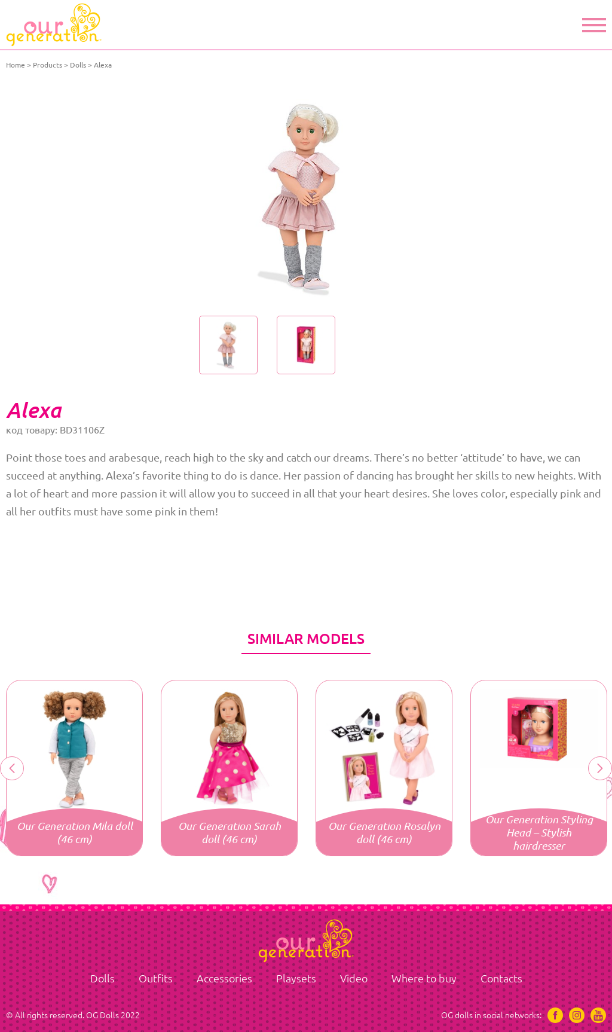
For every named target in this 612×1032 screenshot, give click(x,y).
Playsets (296, 978)
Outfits (156, 978)
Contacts (501, 978)
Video (354, 978)
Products (47, 65)
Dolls (78, 65)
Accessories (224, 978)
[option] (306, 197)
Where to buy (424, 978)
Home (15, 65)
